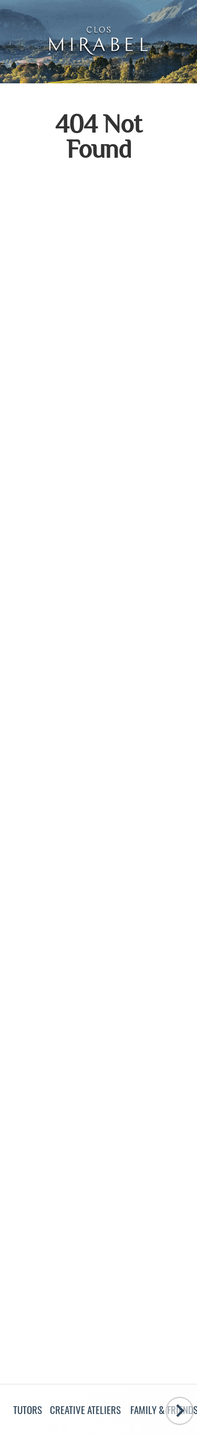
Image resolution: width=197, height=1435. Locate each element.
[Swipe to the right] (179, 1411)
